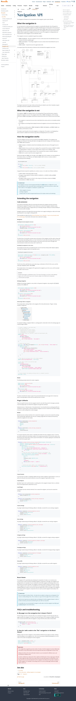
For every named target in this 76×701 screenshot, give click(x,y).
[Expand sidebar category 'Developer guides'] (14, 11)
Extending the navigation (67, 14)
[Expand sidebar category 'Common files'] (14, 15)
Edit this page (20, 676)
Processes (20, 5)
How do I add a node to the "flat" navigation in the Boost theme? (69, 26)
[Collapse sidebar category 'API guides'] (14, 13)
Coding (14, 5)
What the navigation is (66, 9)
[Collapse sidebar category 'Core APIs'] (14, 17)
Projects (25, 5)
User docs (26, 692)
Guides (2, 5)
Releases (45, 5)
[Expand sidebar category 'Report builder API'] (14, 50)
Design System (37, 6)
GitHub (56, 691)
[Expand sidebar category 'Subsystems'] (14, 56)
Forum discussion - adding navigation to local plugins (30, 672)
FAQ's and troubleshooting (67, 21)
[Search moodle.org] (72, 1)
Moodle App (30, 6)
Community (8, 5)
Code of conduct (42, 691)
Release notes (11, 691)
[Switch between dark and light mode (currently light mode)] (72, 6)
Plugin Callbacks (66, 17)
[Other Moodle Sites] (74, 1)
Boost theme (66, 19)
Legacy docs (26, 694)
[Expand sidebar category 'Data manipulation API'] (14, 34)
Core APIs (21, 670)
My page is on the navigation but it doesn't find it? (69, 23)
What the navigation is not (67, 11)
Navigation (25, 674)
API (21, 674)
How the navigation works (67, 13)
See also (64, 29)
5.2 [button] (57, 5)
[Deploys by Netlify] (57, 696)
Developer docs (26, 691)
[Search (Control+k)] (66, 6)
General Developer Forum (45, 692)
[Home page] (18, 9)
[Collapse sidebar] (8, 685)
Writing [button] (51, 4)
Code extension (66, 16)
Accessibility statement (59, 692)
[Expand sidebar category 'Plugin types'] (14, 54)
